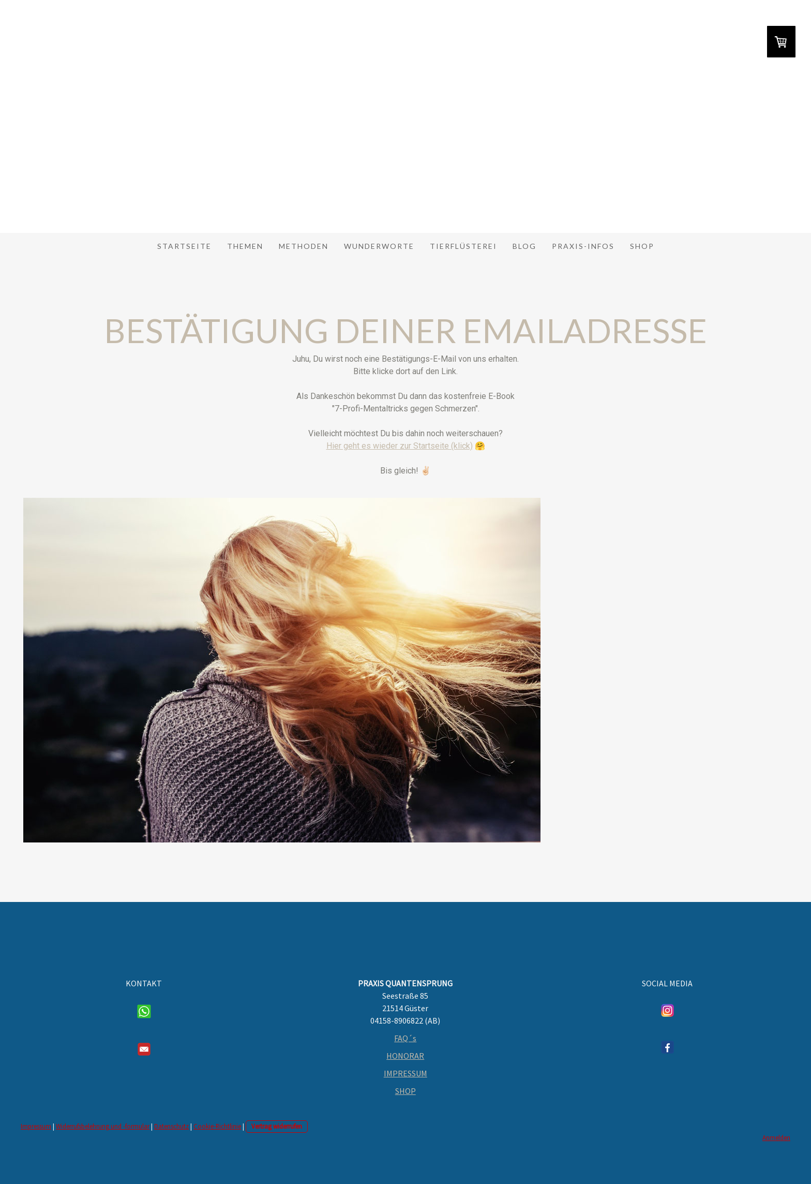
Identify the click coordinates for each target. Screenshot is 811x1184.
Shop (642, 246)
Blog (524, 246)
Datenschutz (171, 1126)
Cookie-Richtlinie (217, 1126)
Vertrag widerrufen (276, 1126)
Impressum (36, 1126)
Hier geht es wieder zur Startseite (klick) (399, 446)
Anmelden (776, 1137)
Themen (245, 246)
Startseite (184, 246)
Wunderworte (379, 246)
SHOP (405, 1091)
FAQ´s (405, 1038)
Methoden (303, 246)
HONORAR (405, 1055)
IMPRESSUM (405, 1073)
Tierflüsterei (463, 246)
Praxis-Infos (583, 246)
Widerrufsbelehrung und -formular (102, 1126)
